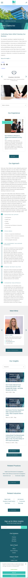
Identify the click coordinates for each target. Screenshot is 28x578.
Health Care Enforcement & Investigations (14, 471)
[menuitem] (2, 21)
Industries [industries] (14, 539)
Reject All (14, 572)
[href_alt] (14, 325)
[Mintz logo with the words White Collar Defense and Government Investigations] (15, 377)
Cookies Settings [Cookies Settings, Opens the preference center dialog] (14, 569)
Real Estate (7, 503)
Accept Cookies (14, 575)
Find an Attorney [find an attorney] (14, 550)
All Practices (14, 482)
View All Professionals (14, 350)
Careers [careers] (14, 552)
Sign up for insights (6, 58)
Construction (22, 501)
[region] (14, 570)
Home (2, 21)
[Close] (25, 564)
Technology (20, 503)
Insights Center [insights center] (14, 560)
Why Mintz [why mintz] (14, 541)
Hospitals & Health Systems (9, 501)
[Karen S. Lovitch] (8, 335)
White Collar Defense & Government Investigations (14, 473)
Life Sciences (20, 499)
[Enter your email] (14, 527)
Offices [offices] (14, 548)
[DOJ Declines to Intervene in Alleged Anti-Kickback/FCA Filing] (14, 126)
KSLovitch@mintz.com (10, 341)
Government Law (7, 475)
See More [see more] (14, 156)
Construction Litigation (20, 475)
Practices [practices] (14, 537)
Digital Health (7, 499)
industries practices (10, 21)
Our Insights (14, 450)
